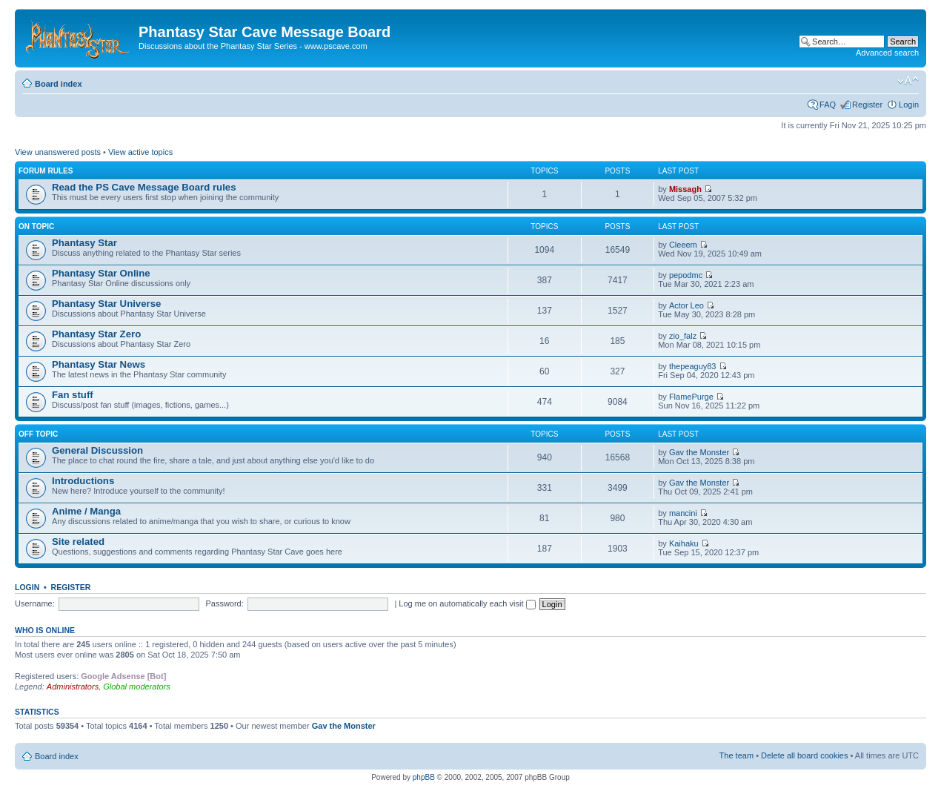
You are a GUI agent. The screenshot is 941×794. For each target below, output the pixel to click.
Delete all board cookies (804, 755)
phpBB (424, 777)
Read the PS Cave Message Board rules (144, 187)
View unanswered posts (58, 152)
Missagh (685, 189)
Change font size (908, 80)
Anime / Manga (86, 511)
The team (736, 755)
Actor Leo (686, 305)
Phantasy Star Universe (106, 303)
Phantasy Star (84, 242)
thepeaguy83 (692, 366)
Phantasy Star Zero (96, 334)
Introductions (83, 480)
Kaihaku (684, 543)
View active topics (140, 152)
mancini (683, 513)
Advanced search (887, 52)
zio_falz (682, 335)
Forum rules (46, 171)
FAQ (827, 104)
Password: (224, 603)
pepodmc (685, 275)
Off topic (38, 434)
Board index (58, 83)
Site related (78, 541)
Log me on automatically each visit (467, 603)
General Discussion (97, 450)
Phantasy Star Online (101, 273)
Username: (35, 603)
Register (867, 104)
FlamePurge (691, 396)
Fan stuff (72, 394)
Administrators (73, 686)
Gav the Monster (699, 452)
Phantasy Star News (98, 364)
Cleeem (683, 244)
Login (909, 104)
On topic (36, 226)
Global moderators (136, 686)
